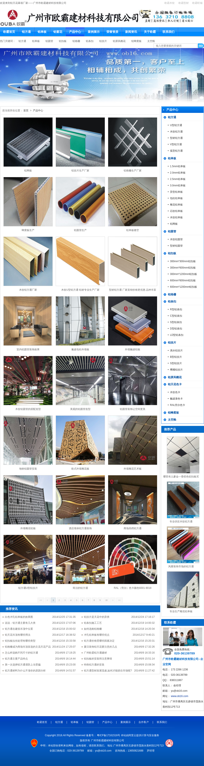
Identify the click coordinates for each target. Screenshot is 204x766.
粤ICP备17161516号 (109, 735)
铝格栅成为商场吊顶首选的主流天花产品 (28, 646)
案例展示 (94, 31)
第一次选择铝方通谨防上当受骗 (23, 664)
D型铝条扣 (176, 328)
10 (106, 600)
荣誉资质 (112, 31)
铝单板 (42, 31)
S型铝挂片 (176, 363)
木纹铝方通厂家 (28, 289)
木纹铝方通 (176, 131)
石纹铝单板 (176, 211)
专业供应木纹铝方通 (181, 521)
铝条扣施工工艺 (93, 622)
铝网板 (28, 170)
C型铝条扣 (176, 315)
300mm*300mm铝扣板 (183, 261)
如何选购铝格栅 (93, 628)
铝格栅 (76, 41)
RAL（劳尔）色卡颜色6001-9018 (133, 587)
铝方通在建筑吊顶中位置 (19, 628)
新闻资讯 (131, 31)
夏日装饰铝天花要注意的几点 (100, 646)
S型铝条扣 (176, 322)
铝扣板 (63, 41)
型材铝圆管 (176, 245)
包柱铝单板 (176, 198)
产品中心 (75, 31)
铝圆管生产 (80, 230)
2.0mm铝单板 (178, 172)
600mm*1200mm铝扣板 (183, 286)
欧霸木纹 (169, 2)
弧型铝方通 (176, 150)
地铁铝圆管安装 (28, 468)
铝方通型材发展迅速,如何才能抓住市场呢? (108, 670)
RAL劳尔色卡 (177, 405)
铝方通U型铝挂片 (28, 587)
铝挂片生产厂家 (80, 170)
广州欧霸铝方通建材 (95, 652)
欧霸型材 (183, 2)
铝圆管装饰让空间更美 (132, 409)
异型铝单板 (176, 191)
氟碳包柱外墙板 (80, 349)
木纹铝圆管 (176, 239)
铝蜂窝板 (136, 41)
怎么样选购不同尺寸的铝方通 (21, 652)
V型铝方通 (176, 144)
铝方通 (26, 31)
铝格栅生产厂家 (133, 170)
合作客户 (144, 722)
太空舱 (151, 41)
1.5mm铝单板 (178, 166)
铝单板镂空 (132, 230)
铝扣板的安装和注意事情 (98, 658)
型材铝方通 (176, 138)
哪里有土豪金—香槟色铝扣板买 (181, 476)
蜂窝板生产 (28, 230)
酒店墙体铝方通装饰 (80, 528)
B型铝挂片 (176, 356)
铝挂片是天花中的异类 (96, 616)
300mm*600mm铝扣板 (183, 267)
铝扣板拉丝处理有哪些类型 (20, 640)
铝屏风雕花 (119, 41)
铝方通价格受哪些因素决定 (99, 640)
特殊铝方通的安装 (94, 664)
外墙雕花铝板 (28, 528)
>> (119, 600)
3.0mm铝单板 (178, 185)
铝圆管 (49, 41)
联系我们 (168, 31)
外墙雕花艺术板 (133, 468)
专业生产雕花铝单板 (181, 611)
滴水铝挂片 (176, 350)
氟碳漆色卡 (176, 398)
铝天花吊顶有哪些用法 (17, 634)
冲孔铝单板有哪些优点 (96, 634)
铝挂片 (103, 41)
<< (41, 600)
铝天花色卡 (175, 384)
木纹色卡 (175, 392)
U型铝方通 (176, 125)
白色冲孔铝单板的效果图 (19, 616)
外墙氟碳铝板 (132, 349)
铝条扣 (90, 41)
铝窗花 (57, 31)
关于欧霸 (150, 31)
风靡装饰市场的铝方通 (181, 566)
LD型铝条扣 (176, 334)
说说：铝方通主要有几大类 (20, 622)
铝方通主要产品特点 (16, 658)
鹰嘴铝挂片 (176, 369)
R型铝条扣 (176, 309)
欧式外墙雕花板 (80, 468)
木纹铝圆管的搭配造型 (28, 409)
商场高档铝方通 (133, 528)
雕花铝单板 (176, 204)
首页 (25, 110)
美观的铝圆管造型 (80, 409)
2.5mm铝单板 (178, 179)
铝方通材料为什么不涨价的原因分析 (25, 670)
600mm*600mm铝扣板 (183, 280)
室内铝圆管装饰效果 (28, 349)
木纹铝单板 (176, 217)
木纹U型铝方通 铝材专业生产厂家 (80, 289)
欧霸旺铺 (197, 2)
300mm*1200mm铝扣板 (183, 274)
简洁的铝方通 (80, 587)
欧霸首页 (9, 31)
